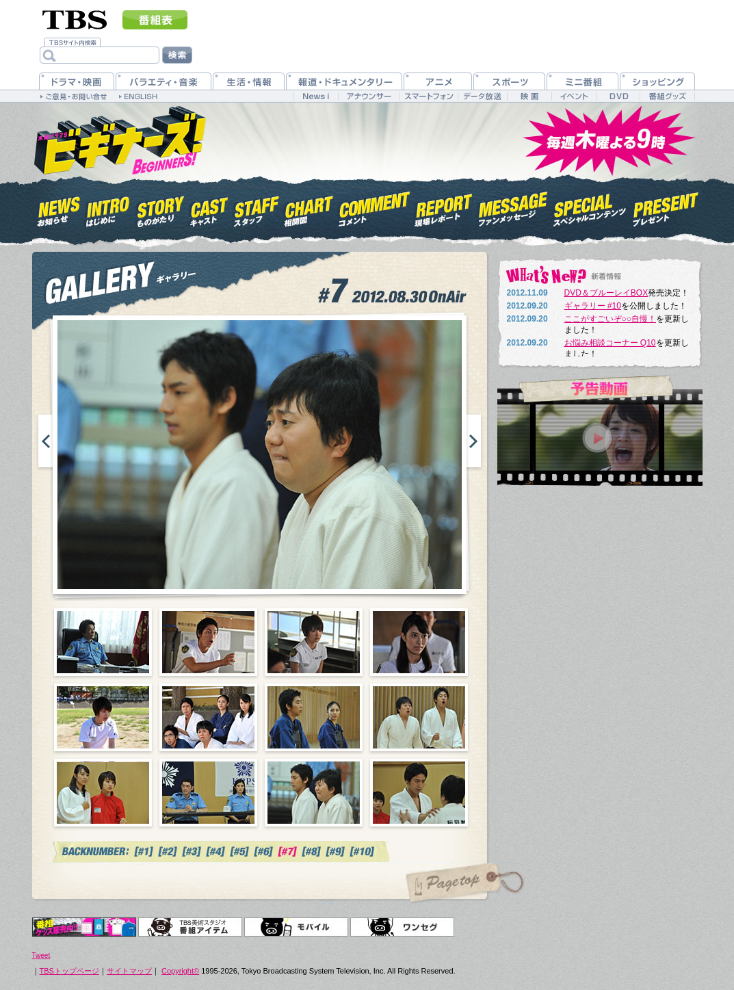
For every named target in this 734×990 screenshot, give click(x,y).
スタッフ (256, 207)
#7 (288, 852)
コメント (374, 207)
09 (103, 792)
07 (313, 717)
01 (103, 642)
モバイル (296, 927)
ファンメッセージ (513, 207)
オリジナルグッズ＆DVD (84, 927)
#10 (363, 852)
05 (103, 717)
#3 (192, 852)
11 (313, 792)
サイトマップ (129, 971)
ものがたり (160, 207)
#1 (144, 852)
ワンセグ (402, 927)
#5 (240, 852)
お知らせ (59, 207)
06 (208, 717)
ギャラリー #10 (592, 306)
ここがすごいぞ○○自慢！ (610, 319)
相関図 (309, 207)
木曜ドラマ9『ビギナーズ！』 (119, 139)
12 (419, 792)
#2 (168, 852)
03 (313, 642)
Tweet (41, 955)
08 (419, 717)
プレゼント (666, 207)
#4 (216, 852)
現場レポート (443, 207)
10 (208, 792)
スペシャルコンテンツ (590, 207)
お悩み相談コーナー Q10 (610, 343)
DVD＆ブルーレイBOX (606, 293)
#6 (264, 852)
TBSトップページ (69, 971)
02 (208, 642)
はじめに (108, 207)
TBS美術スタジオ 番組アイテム (190, 927)
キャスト (209, 207)
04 (419, 642)
